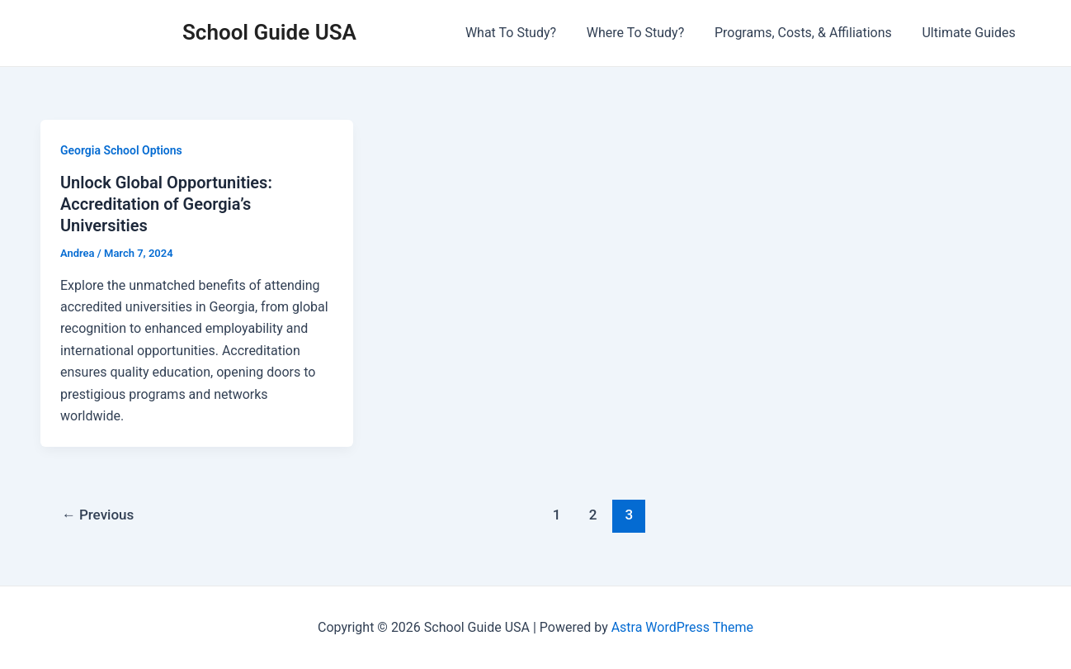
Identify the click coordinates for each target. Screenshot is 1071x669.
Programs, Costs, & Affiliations (809, 32)
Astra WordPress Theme (682, 627)
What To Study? (524, 32)
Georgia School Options (121, 150)
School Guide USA (269, 32)
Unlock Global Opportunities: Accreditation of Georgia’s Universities (166, 204)
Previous (98, 514)
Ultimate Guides (970, 32)
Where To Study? (644, 32)
